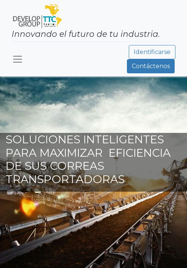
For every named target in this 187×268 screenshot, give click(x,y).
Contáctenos (151, 66)
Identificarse (152, 51)
